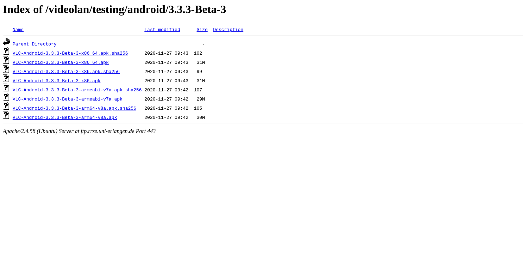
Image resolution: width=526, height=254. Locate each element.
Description (228, 29)
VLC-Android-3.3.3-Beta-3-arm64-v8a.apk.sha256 (74, 108)
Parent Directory (35, 44)
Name (18, 29)
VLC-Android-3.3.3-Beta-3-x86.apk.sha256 (66, 71)
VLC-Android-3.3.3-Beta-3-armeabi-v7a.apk (68, 99)
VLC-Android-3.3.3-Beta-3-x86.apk (57, 80)
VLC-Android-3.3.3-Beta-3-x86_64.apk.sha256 (70, 53)
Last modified (162, 29)
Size (201, 29)
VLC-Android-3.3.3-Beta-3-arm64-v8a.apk (65, 117)
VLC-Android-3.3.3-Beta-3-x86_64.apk (61, 62)
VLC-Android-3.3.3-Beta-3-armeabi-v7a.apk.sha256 (77, 89)
